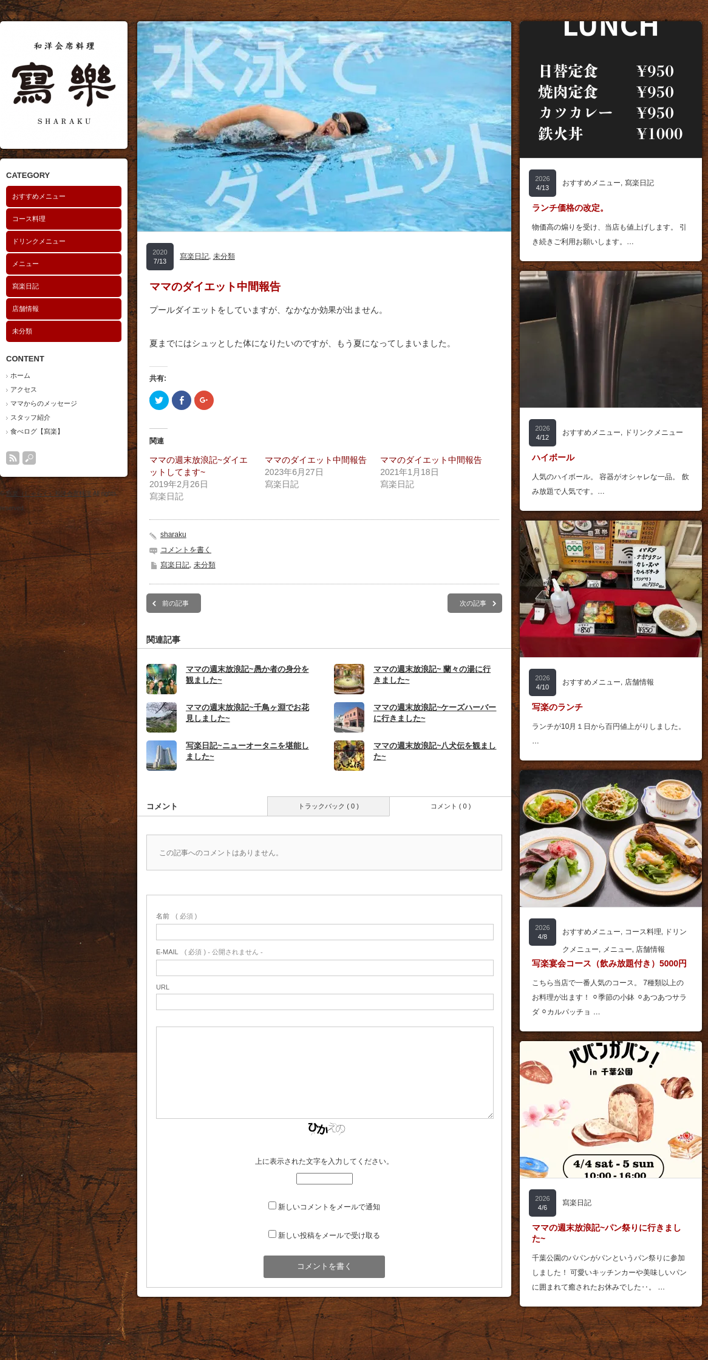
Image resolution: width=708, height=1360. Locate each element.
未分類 (22, 331)
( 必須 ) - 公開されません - (209, 951)
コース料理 (29, 218)
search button (29, 458)
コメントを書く (185, 549)
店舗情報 (25, 308)
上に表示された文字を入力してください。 (324, 1161)
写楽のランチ (557, 707)
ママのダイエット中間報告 (316, 460)
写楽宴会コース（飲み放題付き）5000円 (609, 963)
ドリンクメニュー (39, 241)
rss (12, 458)
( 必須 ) (176, 916)
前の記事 (175, 603)
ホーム (20, 375)
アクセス (23, 389)
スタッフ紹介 (30, 417)
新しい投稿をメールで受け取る (329, 1235)
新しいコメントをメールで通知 (329, 1207)
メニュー (25, 263)
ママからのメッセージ (43, 403)
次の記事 (473, 603)
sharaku (173, 534)
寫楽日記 (25, 286)
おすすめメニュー (39, 196)
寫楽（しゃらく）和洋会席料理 (48, 493)
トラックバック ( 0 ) (328, 806)
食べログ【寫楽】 (37, 431)
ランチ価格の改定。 (570, 208)
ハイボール (553, 457)
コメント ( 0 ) (451, 806)
